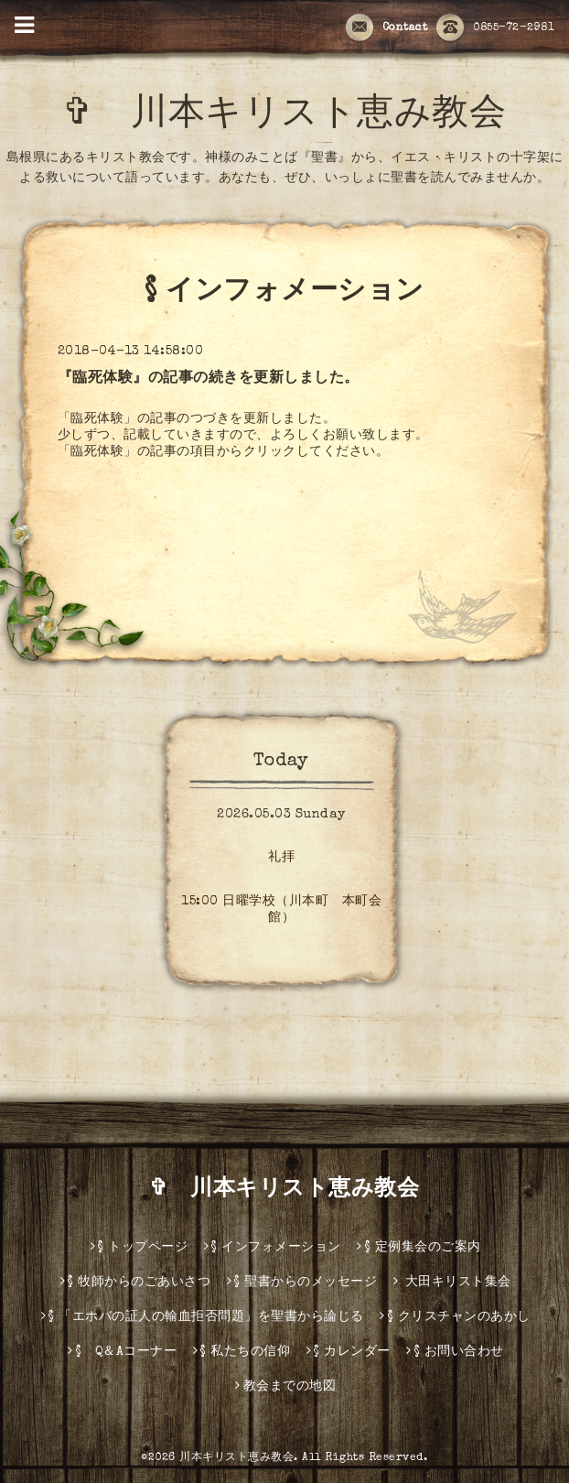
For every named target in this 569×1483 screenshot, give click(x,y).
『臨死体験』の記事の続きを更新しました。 (209, 379)
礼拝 (281, 857)
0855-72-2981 (495, 28)
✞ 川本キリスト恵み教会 (302, 116)
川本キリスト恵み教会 (236, 1458)
